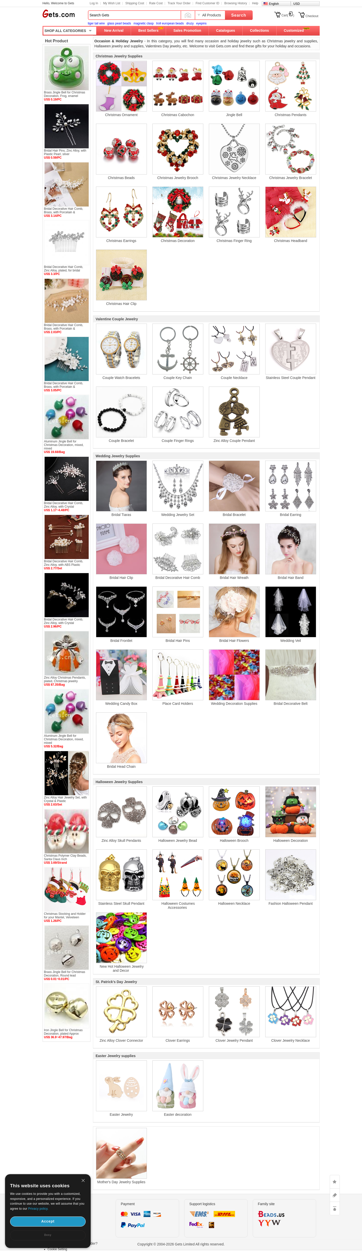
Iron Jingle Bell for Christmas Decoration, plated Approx (63, 1031)
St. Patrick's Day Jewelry (116, 982)
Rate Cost (155, 3)
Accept (48, 1221)
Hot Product (56, 41)
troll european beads (170, 23)
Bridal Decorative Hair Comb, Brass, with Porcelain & (63, 210)
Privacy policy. (38, 1208)
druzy (189, 23)
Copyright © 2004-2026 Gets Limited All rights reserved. (181, 1244)
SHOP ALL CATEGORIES (65, 31)
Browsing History (235, 3)
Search (238, 15)
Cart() (287, 15)
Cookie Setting (57, 1249)
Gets (59, 13)
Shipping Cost (134, 3)
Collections (259, 30)
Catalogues (225, 30)
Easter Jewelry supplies (116, 1056)
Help (255, 3)
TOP (335, 1208)
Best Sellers (148, 30)
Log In (94, 3)
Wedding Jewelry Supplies (118, 456)
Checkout (312, 16)
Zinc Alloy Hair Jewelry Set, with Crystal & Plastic (65, 799)
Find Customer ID (207, 3)
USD (296, 4)
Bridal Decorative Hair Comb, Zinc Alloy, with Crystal (63, 504)
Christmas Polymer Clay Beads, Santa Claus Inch (65, 857)
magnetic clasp (144, 23)
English (274, 4)
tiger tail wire (96, 23)
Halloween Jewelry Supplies (119, 782)
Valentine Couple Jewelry (117, 319)
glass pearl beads (119, 23)
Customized (294, 30)
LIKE (335, 1181)
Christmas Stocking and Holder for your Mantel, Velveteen (65, 915)
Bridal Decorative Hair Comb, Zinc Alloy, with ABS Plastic (63, 563)
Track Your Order (179, 3)
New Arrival (114, 30)
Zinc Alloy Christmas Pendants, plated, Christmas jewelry (65, 679)
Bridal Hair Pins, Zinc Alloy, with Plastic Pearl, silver (65, 152)
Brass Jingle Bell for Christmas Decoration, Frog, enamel (64, 94)
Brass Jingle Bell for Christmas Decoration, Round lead (64, 973)
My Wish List (111, 3)
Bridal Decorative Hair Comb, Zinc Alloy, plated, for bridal (63, 268)
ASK (335, 1195)
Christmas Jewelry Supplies (119, 56)
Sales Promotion (187, 30)
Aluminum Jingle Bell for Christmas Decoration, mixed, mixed (64, 445)
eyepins (201, 23)
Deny (47, 1235)
